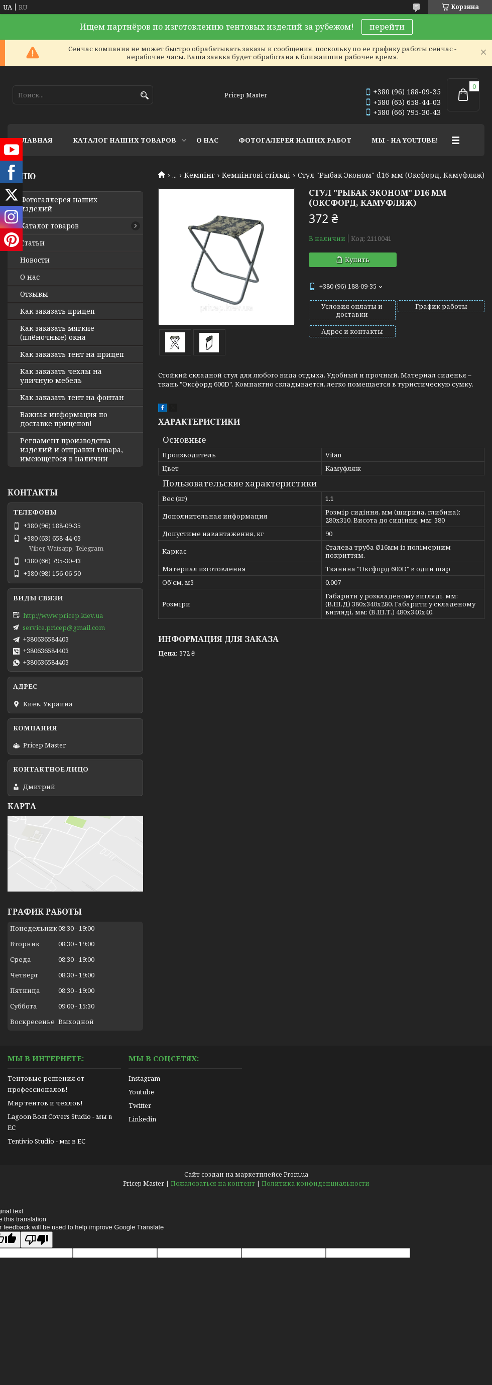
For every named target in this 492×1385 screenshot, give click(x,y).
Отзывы (34, 294)
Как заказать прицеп (57, 311)
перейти (387, 26)
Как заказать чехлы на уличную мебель (61, 376)
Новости (35, 260)
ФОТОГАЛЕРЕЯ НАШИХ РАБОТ (294, 140)
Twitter (140, 1105)
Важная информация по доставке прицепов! (63, 419)
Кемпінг (199, 175)
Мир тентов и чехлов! (45, 1102)
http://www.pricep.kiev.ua (63, 615)
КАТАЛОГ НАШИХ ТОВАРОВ (124, 140)
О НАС (207, 140)
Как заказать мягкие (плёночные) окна (57, 333)
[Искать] (144, 95)
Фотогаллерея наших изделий (58, 204)
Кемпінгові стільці (256, 175)
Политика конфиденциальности (316, 1183)
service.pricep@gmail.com (64, 627)
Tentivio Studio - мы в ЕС (46, 1141)
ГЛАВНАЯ (35, 140)
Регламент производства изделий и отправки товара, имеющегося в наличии (71, 449)
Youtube (141, 1091)
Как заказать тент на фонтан (72, 397)
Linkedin (142, 1118)
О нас (30, 277)
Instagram (144, 1078)
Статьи (32, 242)
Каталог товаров (49, 225)
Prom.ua (296, 1174)
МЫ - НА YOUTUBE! (405, 140)
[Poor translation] (37, 1239)
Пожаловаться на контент (213, 1183)
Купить (357, 259)
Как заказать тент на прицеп (72, 354)
